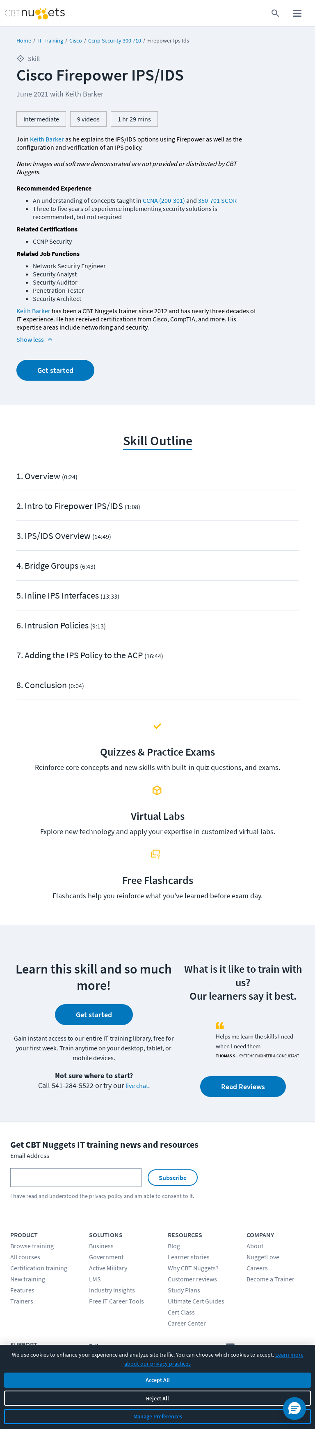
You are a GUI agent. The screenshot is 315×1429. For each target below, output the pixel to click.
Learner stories (189, 1257)
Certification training (38, 1268)
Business (101, 1246)
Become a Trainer (270, 1279)
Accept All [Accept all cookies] (158, 1380)
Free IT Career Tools (116, 1301)
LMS (95, 1279)
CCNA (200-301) (164, 200)
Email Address (29, 1155)
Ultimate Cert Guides (196, 1301)
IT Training (50, 40)
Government (106, 1257)
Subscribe (173, 1177)
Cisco (75, 40)
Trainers (21, 1301)
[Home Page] (25, 13)
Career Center (187, 1323)
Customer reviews (192, 1279)
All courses (25, 1257)
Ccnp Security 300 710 (114, 40)
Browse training (32, 1246)
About (255, 1246)
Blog (174, 1246)
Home (23, 40)
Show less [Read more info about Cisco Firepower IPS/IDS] (35, 339)
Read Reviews (243, 1086)
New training (27, 1279)
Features (22, 1290)
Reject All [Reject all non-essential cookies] (157, 1398)
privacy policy (106, 1196)
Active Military (108, 1268)
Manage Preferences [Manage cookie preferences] (157, 1416)
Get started (55, 370)
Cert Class (181, 1312)
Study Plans (184, 1290)
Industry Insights (112, 1290)
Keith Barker (47, 139)
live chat (137, 1085)
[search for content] (275, 13)
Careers (257, 1268)
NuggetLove (263, 1257)
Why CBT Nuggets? (193, 1268)
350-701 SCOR (217, 200)
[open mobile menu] (297, 13)
